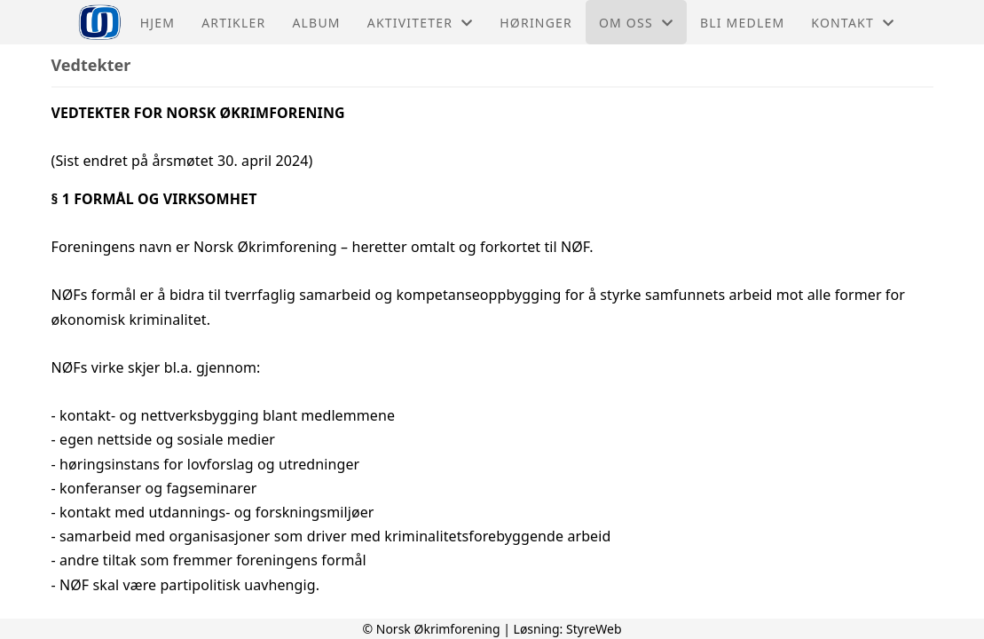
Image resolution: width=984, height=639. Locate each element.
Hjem (157, 22)
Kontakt (852, 22)
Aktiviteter (420, 22)
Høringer (536, 22)
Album (316, 22)
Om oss (636, 22)
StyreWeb (594, 628)
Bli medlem (742, 22)
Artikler (233, 22)
